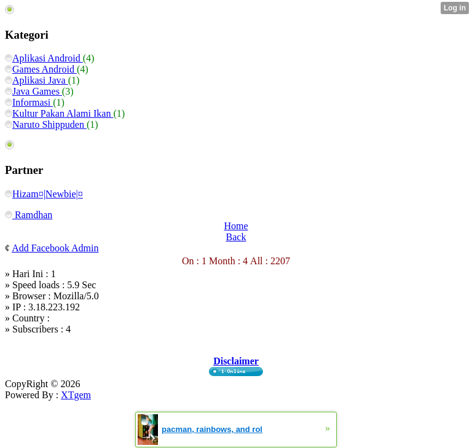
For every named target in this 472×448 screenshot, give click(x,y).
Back (236, 237)
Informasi (29, 102)
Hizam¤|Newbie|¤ (44, 194)
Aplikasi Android (44, 58)
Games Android (41, 69)
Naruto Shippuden (46, 124)
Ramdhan (28, 215)
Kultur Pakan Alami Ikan (59, 113)
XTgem (76, 395)
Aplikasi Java (36, 80)
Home (236, 226)
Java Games (33, 91)
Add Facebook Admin (55, 248)
